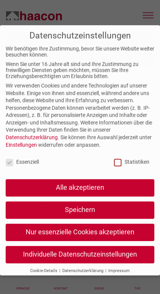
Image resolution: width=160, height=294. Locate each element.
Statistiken (131, 167)
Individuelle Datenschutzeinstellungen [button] (80, 259)
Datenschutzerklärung (32, 143)
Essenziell (22, 167)
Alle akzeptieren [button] (80, 193)
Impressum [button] (119, 275)
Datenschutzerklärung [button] (83, 275)
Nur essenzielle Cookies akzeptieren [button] (80, 237)
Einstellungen (21, 150)
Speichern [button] (80, 215)
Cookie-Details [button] (44, 275)
